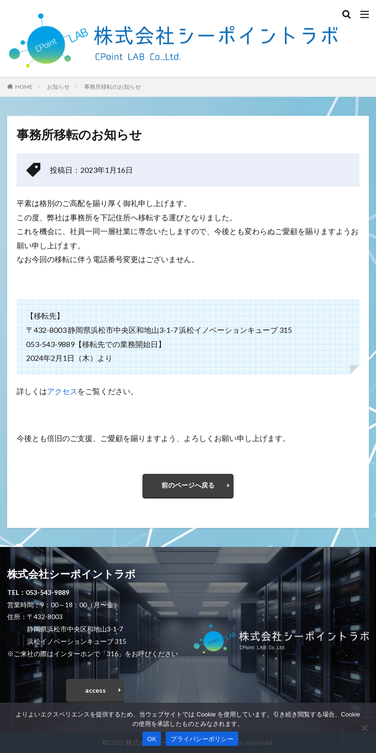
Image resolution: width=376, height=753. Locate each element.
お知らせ (58, 86)
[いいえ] (364, 728)
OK (151, 739)
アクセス (62, 390)
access (95, 690)
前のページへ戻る (188, 485)
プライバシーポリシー (202, 739)
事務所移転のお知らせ (112, 86)
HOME (24, 86)
